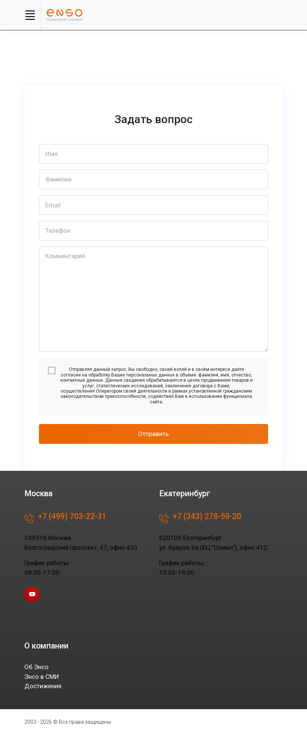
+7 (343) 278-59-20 (200, 519)
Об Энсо (36, 667)
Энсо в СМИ (41, 676)
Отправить (153, 433)
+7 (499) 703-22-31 (65, 519)
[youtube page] (32, 594)
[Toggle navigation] (30, 15)
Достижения (42, 686)
